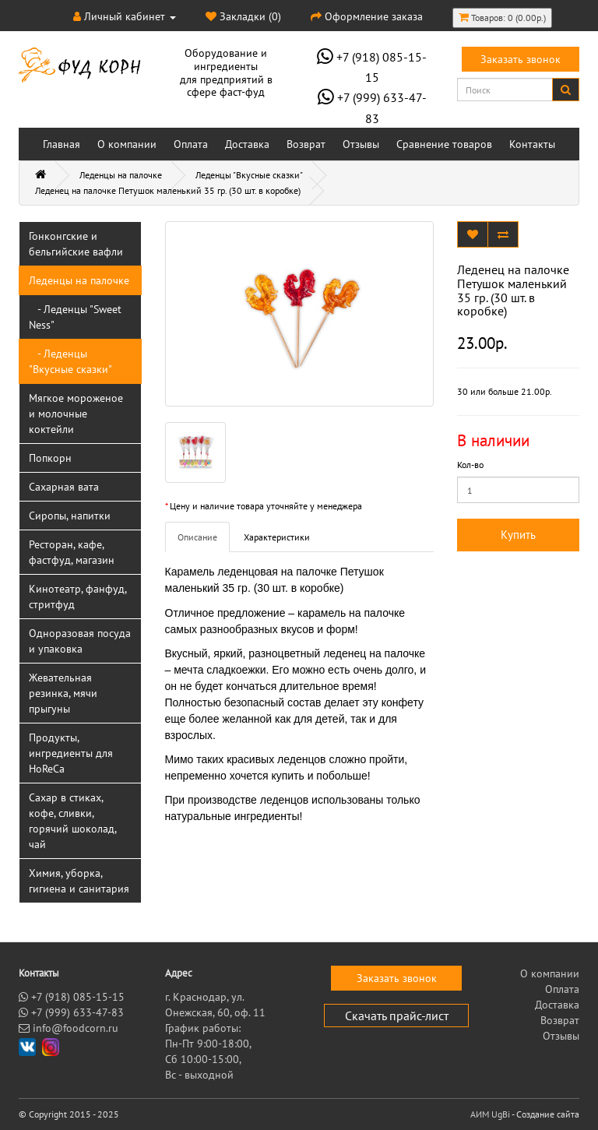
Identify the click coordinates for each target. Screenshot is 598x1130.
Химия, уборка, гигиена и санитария (79, 881)
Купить (518, 534)
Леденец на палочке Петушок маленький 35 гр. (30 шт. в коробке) (168, 190)
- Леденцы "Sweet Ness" (75, 317)
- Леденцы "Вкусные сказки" (70, 361)
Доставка (247, 144)
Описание (197, 537)
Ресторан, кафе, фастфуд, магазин (71, 552)
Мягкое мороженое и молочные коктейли (76, 413)
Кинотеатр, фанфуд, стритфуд (78, 596)
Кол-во (470, 464)
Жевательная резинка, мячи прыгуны (63, 693)
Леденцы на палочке (120, 175)
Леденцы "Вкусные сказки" (249, 175)
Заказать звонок (520, 59)
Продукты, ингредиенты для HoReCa (71, 753)
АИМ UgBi (490, 1114)
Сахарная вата (64, 487)
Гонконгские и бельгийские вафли (76, 244)
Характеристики (277, 537)
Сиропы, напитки (70, 516)
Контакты (532, 144)
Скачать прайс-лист (396, 1015)
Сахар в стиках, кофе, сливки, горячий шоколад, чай (73, 820)
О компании (127, 144)
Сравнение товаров (444, 144)
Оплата (191, 144)
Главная (61, 144)
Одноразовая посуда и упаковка (80, 641)
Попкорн (50, 458)
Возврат (306, 144)
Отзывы (361, 144)
